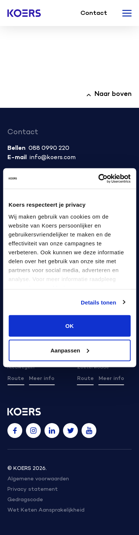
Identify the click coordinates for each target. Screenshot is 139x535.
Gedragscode (25, 500)
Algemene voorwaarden (38, 479)
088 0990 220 (49, 148)
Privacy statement (32, 489)
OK (69, 326)
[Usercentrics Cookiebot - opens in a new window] (98, 178)
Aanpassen (69, 350)
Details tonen (98, 302)
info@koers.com (53, 157)
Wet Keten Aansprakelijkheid (46, 510)
